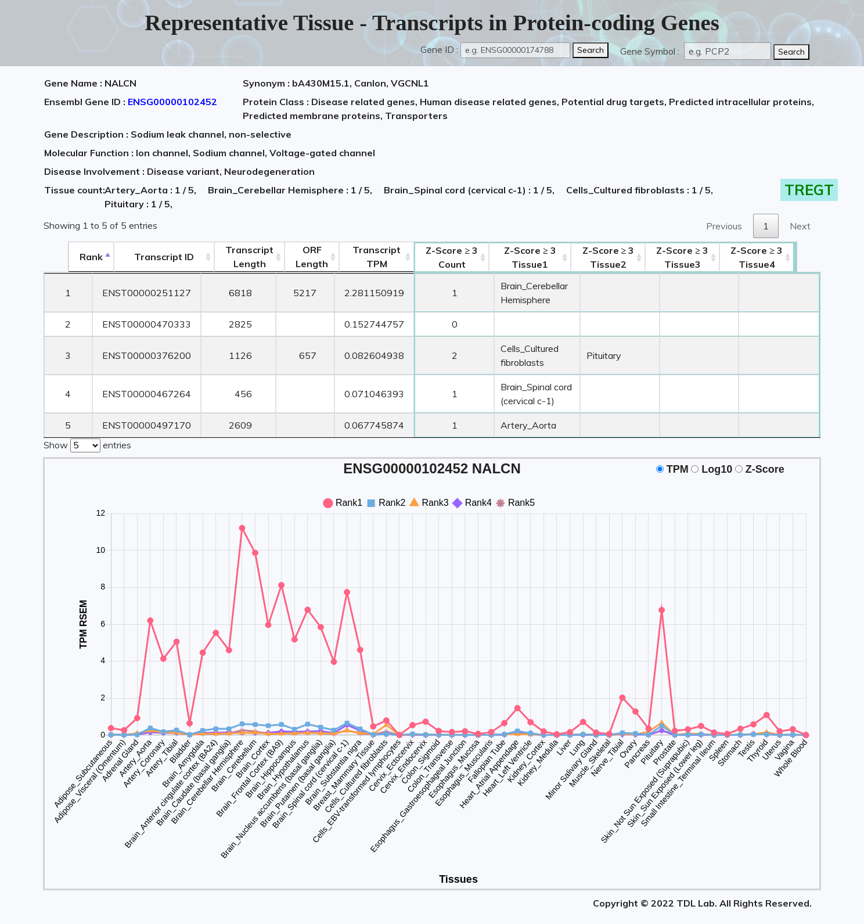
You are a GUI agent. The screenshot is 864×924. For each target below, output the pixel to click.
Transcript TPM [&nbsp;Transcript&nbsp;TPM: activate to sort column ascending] (353, 256)
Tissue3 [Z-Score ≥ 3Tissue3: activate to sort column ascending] (708, 257)
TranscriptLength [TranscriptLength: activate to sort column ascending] (226, 256)
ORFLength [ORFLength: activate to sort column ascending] (288, 256)
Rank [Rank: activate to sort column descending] (66, 257)
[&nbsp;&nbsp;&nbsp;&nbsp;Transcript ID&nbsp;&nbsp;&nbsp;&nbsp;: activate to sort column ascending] (140, 257)
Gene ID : (439, 49)
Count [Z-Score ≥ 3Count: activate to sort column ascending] (429, 257)
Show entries (87, 430)
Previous (724, 226)
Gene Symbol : (651, 51)
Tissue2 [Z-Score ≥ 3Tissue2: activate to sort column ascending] (633, 257)
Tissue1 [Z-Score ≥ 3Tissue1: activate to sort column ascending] (531, 257)
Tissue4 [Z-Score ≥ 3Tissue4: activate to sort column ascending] (782, 257)
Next (800, 226)
